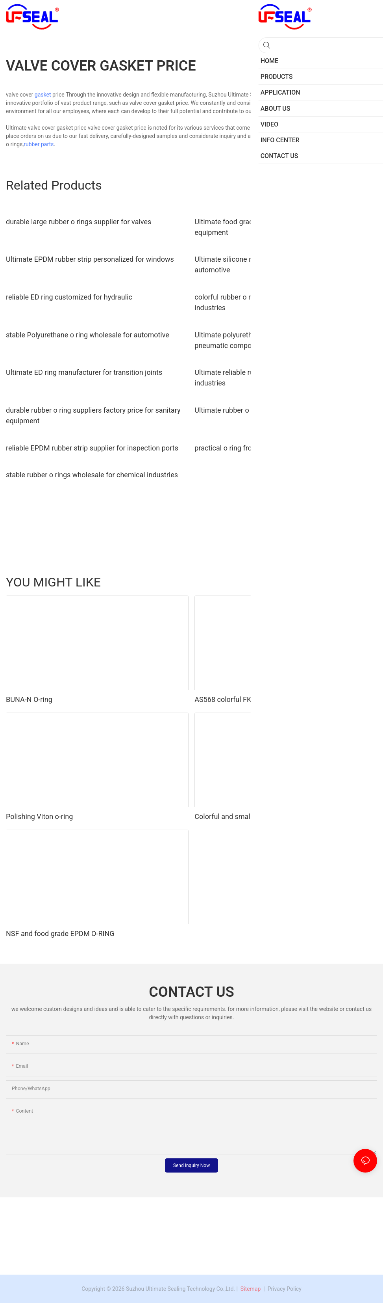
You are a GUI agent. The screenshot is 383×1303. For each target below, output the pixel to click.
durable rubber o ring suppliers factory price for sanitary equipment (93, 415)
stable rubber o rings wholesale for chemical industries (92, 475)
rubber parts (39, 144)
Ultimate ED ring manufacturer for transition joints (84, 372)
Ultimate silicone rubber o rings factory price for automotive (269, 264)
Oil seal (294, 582)
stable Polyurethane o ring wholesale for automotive (87, 335)
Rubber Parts (327, 582)
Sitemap (250, 1289)
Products (362, 582)
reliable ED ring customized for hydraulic (69, 297)
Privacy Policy (285, 1289)
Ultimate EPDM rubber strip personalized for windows (90, 259)
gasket (43, 94)
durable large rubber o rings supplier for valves (78, 222)
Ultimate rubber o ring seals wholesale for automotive (278, 410)
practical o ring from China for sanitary (254, 448)
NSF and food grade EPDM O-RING (60, 933)
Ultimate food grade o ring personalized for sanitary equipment (275, 227)
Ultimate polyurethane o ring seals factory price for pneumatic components (273, 340)
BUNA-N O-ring (29, 699)
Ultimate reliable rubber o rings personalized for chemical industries (284, 377)
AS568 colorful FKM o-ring (235, 699)
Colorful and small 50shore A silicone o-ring (262, 816)
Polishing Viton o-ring (39, 816)
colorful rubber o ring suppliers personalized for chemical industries (284, 302)
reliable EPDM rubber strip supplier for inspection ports (92, 448)
